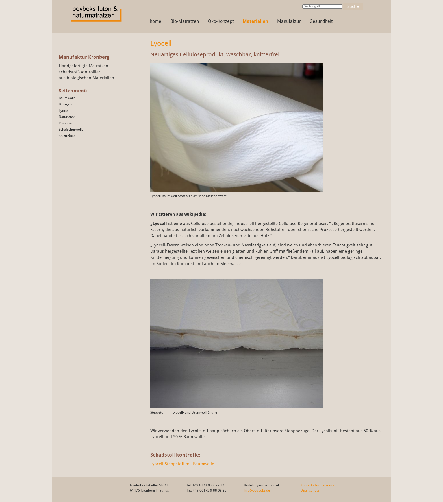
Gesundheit (321, 21)
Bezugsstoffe (68, 104)
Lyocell (64, 111)
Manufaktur (289, 21)
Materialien (255, 21)
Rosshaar (65, 123)
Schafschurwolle (71, 130)
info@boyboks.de (257, 490)
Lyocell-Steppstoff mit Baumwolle (182, 463)
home (155, 21)
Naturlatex (67, 117)
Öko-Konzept (221, 21)
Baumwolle (67, 98)
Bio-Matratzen (184, 21)
